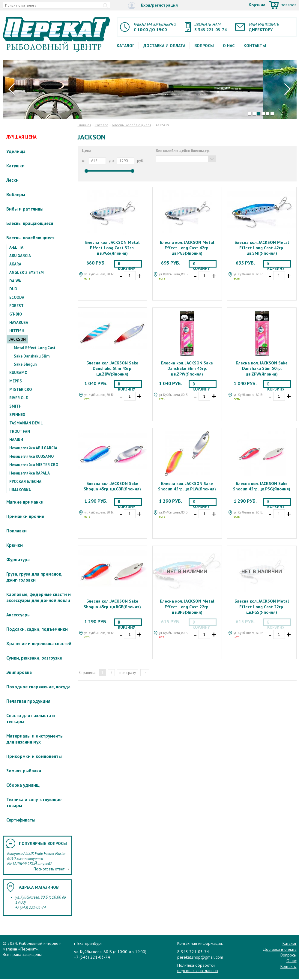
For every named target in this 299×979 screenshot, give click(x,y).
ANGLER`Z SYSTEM (26, 272)
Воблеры (15, 194)
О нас (229, 45)
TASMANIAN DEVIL (26, 423)
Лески (12, 180)
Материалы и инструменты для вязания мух (35, 739)
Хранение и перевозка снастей (38, 643)
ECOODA (16, 297)
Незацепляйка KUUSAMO (31, 456)
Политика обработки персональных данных (197, 968)
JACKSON (17, 339)
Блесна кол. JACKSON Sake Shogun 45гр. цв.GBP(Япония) (112, 486)
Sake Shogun (25, 364)
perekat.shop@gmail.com (200, 957)
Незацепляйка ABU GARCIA (33, 448)
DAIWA (15, 280)
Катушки (15, 166)
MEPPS (15, 381)
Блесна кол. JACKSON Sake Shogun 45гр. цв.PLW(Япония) (187, 486)
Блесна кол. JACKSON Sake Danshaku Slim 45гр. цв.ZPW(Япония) (187, 368)
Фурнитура (18, 559)
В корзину (126, 264)
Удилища (15, 151)
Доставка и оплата (164, 45)
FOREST (16, 305)
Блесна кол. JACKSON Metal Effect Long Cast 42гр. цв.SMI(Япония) (262, 248)
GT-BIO (15, 314)
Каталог (125, 45)
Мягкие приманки (24, 502)
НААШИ (16, 439)
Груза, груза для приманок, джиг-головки (34, 577)
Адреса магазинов (38, 887)
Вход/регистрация (153, 5)
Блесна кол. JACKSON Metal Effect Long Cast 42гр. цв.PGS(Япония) (187, 248)
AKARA (15, 264)
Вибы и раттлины (24, 209)
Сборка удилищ (23, 785)
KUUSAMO (18, 372)
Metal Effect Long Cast (34, 347)
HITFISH (16, 331)
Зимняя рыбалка (23, 771)
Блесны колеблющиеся (30, 238)
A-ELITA (16, 247)
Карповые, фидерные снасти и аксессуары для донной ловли (38, 597)
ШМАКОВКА (20, 489)
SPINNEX (17, 414)
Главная (84, 125)
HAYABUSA (18, 322)
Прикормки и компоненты (34, 756)
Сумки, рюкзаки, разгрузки (34, 658)
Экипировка (19, 672)
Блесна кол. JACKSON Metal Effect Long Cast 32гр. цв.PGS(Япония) (112, 248)
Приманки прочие (25, 516)
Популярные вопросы (43, 843)
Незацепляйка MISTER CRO (33, 464)
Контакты (255, 45)
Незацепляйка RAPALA (29, 473)
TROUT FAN (19, 431)
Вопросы (204, 45)
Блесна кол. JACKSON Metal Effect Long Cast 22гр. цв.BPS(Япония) (187, 606)
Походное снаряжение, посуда (38, 687)
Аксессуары (18, 615)
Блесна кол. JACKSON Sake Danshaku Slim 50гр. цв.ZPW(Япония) (262, 368)
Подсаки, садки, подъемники (37, 629)
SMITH (15, 406)
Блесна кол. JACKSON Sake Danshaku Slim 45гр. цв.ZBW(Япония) (112, 368)
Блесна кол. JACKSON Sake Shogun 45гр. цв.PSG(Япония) (261, 486)
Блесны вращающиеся (29, 223)
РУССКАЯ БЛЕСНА (25, 481)
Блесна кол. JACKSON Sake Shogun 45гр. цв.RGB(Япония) (112, 603)
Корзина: (273, 5)
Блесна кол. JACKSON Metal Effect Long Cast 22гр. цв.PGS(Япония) (262, 606)
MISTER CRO (20, 389)
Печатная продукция (28, 701)
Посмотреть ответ (49, 869)
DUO (13, 289)
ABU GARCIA (20, 255)
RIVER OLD (18, 397)
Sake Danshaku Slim (31, 356)
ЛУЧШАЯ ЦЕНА (21, 137)
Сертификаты (20, 820)
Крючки (14, 545)
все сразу (127, 672)
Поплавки (16, 531)
